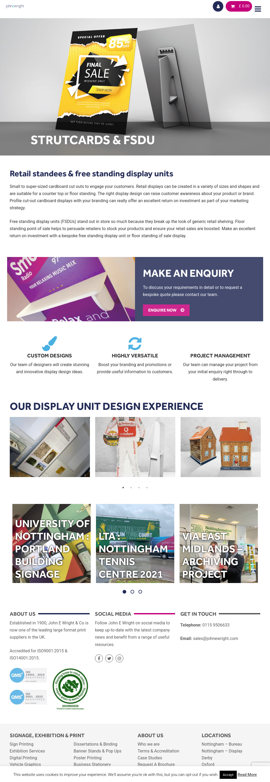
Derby (207, 757)
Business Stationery (92, 764)
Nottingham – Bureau (222, 744)
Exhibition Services (27, 751)
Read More (247, 774)
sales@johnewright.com (215, 638)
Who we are (149, 744)
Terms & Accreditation (158, 751)
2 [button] (131, 487)
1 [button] (123, 487)
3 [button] (139, 487)
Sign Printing (21, 744)
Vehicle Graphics (25, 764)
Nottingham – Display (222, 751)
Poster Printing (88, 757)
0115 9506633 (216, 625)
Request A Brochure (156, 764)
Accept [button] (228, 775)
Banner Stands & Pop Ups (97, 751)
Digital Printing (23, 757)
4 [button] (147, 487)
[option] (50, 447)
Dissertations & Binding (95, 744)
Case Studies (150, 757)
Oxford (208, 764)
